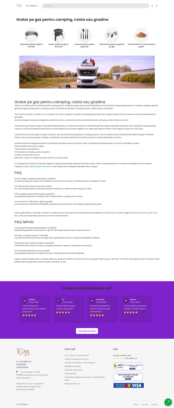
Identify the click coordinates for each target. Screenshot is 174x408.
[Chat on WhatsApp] (168, 402)
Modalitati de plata (73, 366)
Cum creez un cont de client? (77, 355)
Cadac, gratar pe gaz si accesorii (37, 166)
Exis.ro (25, 404)
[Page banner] (87, 72)
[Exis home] (19, 6)
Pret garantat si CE (72, 383)
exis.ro (62, 120)
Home (135, 404)
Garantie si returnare (73, 370)
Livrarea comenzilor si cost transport (80, 362)
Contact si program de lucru (77, 359)
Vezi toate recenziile (87, 331)
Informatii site (70, 373)
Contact (154, 404)
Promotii (144, 404)
